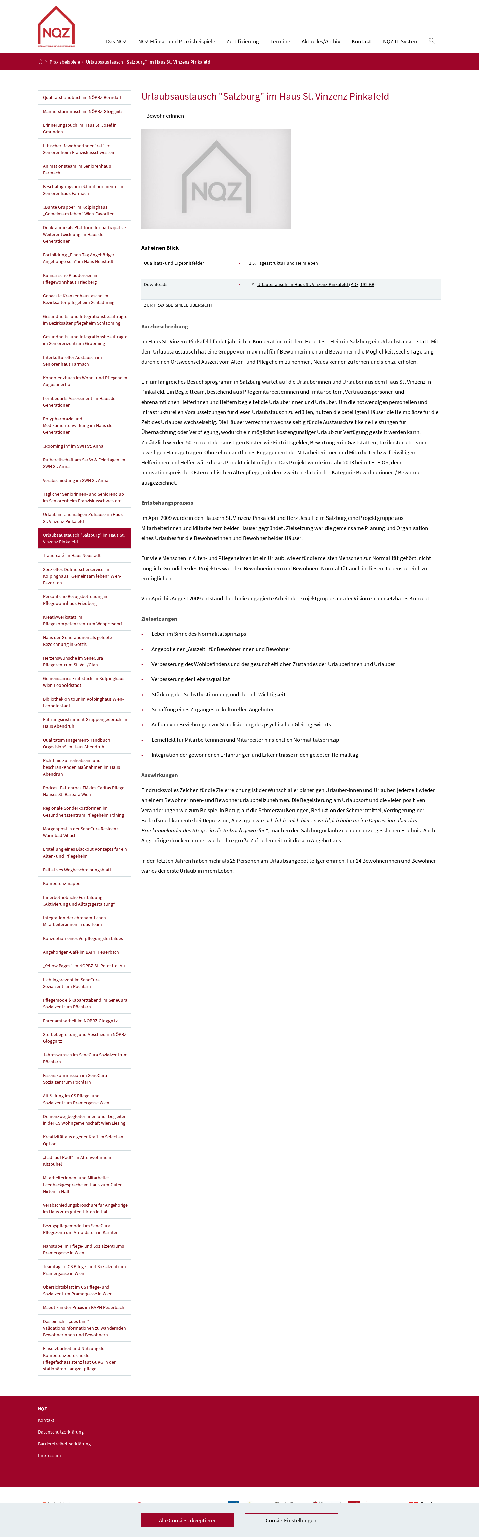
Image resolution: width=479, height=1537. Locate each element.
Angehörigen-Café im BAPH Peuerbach (81, 960)
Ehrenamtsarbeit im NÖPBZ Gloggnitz (80, 1028)
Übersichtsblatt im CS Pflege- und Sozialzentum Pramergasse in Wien (78, 1298)
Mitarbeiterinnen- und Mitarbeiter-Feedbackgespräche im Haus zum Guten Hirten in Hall (83, 1192)
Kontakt (361, 45)
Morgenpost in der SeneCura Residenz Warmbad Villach (80, 839)
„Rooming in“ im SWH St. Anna (73, 454)
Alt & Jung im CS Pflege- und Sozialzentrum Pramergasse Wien (76, 1106)
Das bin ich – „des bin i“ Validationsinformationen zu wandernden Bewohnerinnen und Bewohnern (84, 1335)
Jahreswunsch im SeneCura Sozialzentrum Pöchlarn (85, 1066)
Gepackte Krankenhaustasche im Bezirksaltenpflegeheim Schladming (78, 306)
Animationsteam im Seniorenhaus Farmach (77, 177)
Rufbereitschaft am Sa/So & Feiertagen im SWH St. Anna (84, 470)
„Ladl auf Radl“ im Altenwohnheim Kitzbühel (78, 1168)
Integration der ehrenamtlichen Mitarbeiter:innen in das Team (74, 928)
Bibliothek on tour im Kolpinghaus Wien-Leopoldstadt (83, 710)
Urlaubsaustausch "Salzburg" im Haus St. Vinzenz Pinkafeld (84, 546)
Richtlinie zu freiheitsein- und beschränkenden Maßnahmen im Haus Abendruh (81, 775)
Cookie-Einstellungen (291, 1520)
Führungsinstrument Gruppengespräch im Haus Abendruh (85, 730)
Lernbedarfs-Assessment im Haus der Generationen (80, 409)
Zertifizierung (242, 45)
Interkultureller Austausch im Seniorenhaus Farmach (72, 368)
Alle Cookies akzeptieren (188, 1520)
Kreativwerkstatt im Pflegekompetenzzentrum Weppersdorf (82, 628)
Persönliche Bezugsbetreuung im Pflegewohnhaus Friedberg (76, 607)
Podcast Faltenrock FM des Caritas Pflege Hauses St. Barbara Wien (83, 798)
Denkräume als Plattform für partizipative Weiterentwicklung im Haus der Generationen (84, 242)
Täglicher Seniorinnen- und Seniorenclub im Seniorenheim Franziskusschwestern (83, 505)
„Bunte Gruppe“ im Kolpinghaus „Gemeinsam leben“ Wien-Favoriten (79, 218)
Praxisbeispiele (65, 70)
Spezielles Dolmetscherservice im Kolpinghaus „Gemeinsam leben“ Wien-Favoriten (82, 583)
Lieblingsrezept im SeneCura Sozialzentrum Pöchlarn (71, 990)
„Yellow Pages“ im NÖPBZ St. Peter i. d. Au (84, 973)
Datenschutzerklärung (61, 1440)
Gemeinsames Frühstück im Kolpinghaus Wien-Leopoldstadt (83, 689)
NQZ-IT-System (401, 45)
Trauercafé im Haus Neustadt (72, 563)
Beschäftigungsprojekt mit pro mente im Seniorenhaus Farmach (83, 197)
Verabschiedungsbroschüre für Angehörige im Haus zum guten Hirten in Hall (85, 1216)
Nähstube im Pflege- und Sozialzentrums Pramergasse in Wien (83, 1257)
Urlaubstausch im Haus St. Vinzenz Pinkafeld (313, 292)
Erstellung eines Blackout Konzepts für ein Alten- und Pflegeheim (85, 860)
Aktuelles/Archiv (321, 45)
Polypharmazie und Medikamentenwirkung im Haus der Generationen (78, 433)
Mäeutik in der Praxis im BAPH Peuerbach (83, 1315)
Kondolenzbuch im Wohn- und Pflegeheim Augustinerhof (85, 388)
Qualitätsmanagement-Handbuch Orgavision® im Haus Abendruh (76, 751)
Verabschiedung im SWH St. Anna (75, 488)
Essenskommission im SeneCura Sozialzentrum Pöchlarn (75, 1086)
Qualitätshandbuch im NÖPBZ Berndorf (82, 105)
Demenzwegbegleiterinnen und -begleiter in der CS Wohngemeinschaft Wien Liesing (84, 1127)
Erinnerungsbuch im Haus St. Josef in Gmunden (80, 136)
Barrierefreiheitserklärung (64, 1451)
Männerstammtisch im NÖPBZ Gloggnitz (83, 119)
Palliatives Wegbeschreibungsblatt (77, 877)
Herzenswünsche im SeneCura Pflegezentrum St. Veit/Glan (73, 669)
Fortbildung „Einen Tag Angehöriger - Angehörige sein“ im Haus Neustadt (80, 265)
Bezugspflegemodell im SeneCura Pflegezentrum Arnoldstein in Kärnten (81, 1236)
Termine (280, 45)
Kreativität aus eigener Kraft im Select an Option (83, 1147)
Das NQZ (116, 45)
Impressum (49, 1463)
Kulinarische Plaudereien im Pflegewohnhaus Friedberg (71, 286)
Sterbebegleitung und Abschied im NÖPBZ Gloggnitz (85, 1045)
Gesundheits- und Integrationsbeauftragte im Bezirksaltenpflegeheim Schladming (85, 327)
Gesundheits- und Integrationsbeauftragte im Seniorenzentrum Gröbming (85, 347)
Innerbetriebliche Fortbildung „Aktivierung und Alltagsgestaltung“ (79, 908)
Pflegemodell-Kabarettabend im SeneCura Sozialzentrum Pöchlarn (85, 1011)
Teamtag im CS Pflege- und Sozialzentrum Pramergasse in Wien (84, 1277)
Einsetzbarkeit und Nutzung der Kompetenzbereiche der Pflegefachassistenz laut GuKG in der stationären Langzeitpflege (79, 1366)
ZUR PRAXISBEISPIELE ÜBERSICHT (178, 313)
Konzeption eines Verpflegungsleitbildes (83, 946)
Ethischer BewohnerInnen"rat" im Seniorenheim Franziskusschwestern (79, 156)
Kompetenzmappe (61, 891)
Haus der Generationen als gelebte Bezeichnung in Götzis (77, 648)
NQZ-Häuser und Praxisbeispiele (176, 45)
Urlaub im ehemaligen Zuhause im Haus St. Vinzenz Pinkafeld (83, 525)
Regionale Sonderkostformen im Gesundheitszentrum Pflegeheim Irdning (83, 819)
